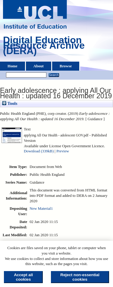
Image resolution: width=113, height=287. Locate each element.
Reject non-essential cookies (79, 277)
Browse (66, 66)
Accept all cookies (23, 277)
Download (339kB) (39, 151)
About (38, 66)
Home (12, 66)
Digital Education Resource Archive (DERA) (44, 47)
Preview (62, 151)
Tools (9, 103)
